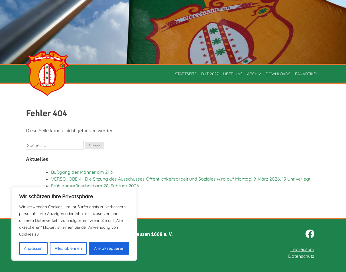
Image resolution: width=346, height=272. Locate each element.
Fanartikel (306, 73)
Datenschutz (301, 256)
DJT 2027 (210, 73)
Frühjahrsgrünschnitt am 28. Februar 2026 (95, 186)
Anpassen (33, 248)
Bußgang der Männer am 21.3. (82, 172)
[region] (74, 224)
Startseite (186, 73)
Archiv (254, 73)
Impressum (302, 249)
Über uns (233, 73)
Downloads (278, 73)
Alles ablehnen (68, 248)
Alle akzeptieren (109, 248)
